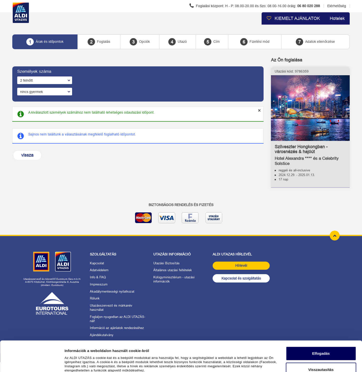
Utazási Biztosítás (166, 263)
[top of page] (335, 235)
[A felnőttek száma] (44, 80)
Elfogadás (321, 325)
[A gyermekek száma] (44, 91)
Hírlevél (241, 266)
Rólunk (95, 298)
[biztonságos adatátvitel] (181, 219)
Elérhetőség (336, 6)
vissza (27, 155)
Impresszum (99, 284)
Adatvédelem (99, 270)
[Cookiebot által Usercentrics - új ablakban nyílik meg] (31, 362)
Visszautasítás (320, 341)
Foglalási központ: (254, 5)
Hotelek (337, 18)
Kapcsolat (97, 263)
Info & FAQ (98, 277)
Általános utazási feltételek (172, 270)
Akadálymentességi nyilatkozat (112, 291)
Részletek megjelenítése (86, 362)
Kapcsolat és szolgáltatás (241, 278)
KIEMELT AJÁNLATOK (293, 18)
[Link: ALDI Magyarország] (41, 261)
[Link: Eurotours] (52, 303)
